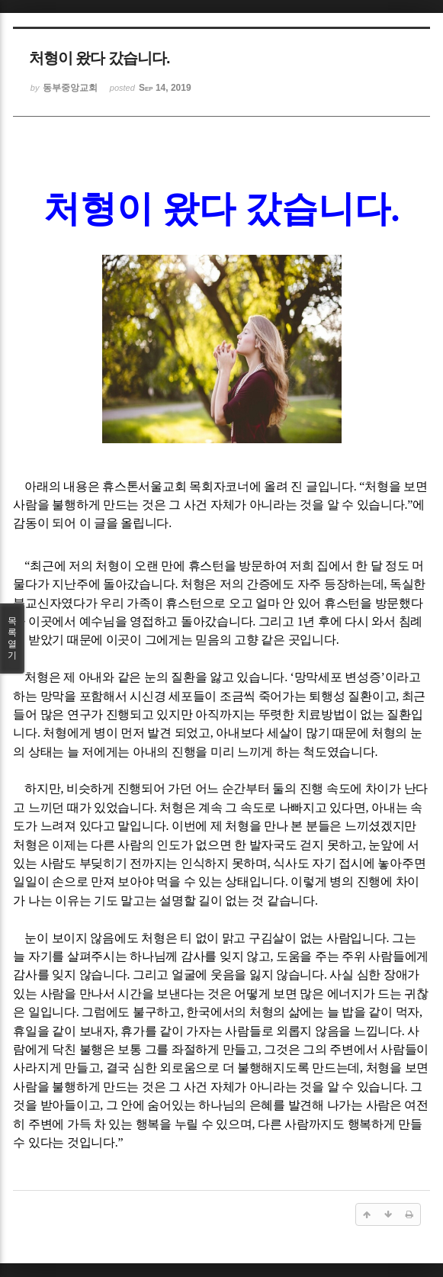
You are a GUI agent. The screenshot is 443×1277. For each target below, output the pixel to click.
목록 (12, 638)
